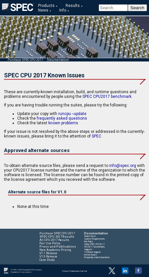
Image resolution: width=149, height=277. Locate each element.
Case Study (47, 259)
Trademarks (74, 271)
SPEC (96, 136)
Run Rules (88, 241)
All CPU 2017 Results (54, 240)
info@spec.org (122, 165)
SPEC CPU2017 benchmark (106, 96)
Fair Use (83, 271)
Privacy (65, 271)
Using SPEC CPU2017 (94, 244)
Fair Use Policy (49, 243)
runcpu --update (72, 113)
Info (62, 10)
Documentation (58, 59)
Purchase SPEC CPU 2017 (25, 59)
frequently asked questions (62, 118)
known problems (63, 123)
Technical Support (92, 252)
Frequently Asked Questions (97, 257)
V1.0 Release (48, 256)
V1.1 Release (48, 253)
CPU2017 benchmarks (94, 247)
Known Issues (90, 255)
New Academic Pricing (55, 250)
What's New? (90, 236)
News (43, 10)
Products (46, 5)
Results (73, 5)
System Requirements (94, 239)
